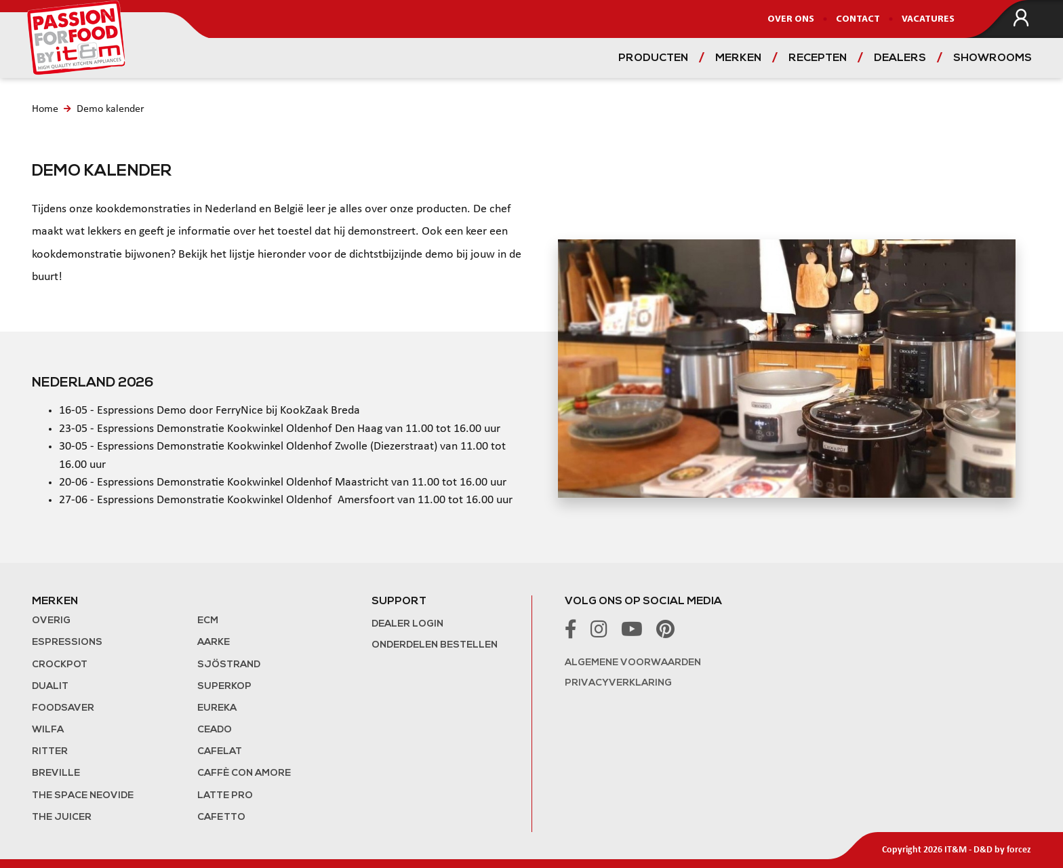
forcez (1019, 850)
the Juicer (62, 817)
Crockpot (59, 665)
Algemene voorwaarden (633, 663)
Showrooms (992, 58)
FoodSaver (63, 708)
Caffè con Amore (244, 773)
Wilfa (48, 730)
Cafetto (221, 817)
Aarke (213, 642)
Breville (56, 773)
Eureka (217, 708)
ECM (207, 621)
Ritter (50, 752)
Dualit (50, 687)
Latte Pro (225, 796)
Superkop (224, 687)
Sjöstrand (228, 665)
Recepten (817, 58)
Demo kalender (110, 109)
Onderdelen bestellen (435, 645)
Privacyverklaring (618, 683)
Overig (51, 621)
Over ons (790, 19)
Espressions (67, 642)
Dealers (900, 58)
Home (45, 109)
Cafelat (219, 752)
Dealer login (407, 624)
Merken (738, 58)
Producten (653, 58)
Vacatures (928, 19)
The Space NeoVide (83, 796)
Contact (858, 19)
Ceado (214, 730)
